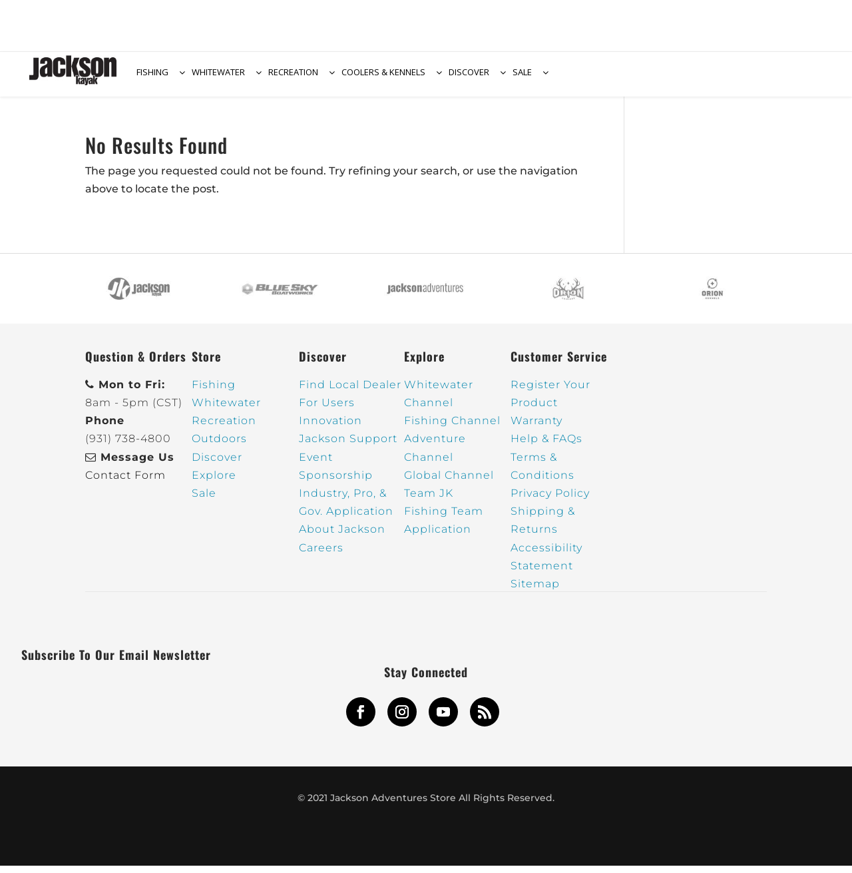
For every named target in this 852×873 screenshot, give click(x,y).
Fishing (214, 392)
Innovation (330, 428)
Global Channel (449, 482)
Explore (214, 482)
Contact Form (125, 482)
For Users (327, 410)
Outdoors (219, 446)
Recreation (224, 428)
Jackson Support (348, 446)
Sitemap (535, 591)
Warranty (536, 428)
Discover (217, 464)
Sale (204, 500)
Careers (321, 555)
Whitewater (226, 410)
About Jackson (342, 537)
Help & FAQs (546, 446)
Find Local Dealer (350, 392)
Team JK (428, 500)
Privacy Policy (550, 500)
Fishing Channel (452, 428)
